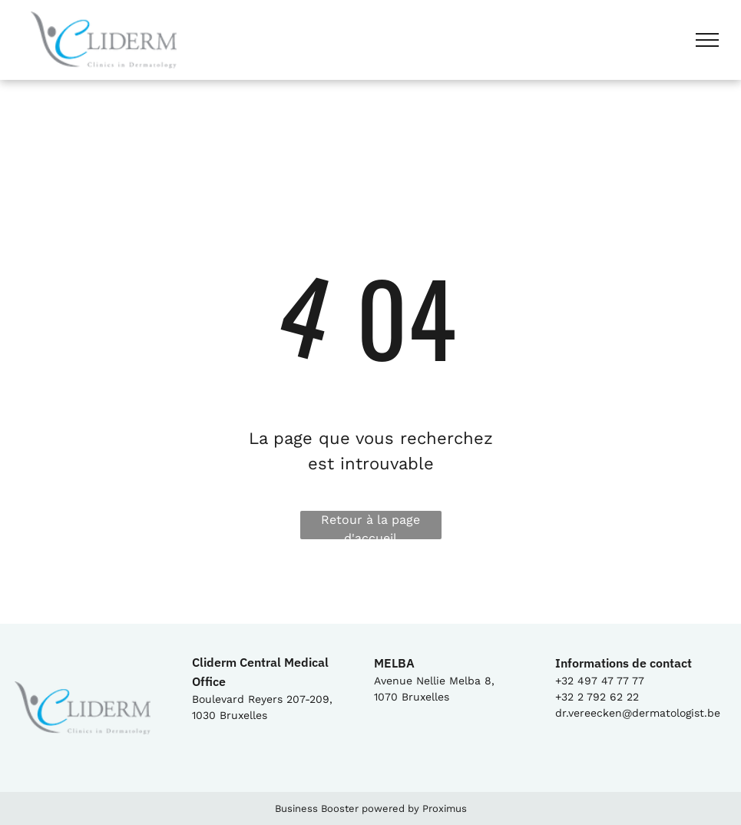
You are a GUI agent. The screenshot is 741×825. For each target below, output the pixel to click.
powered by (390, 808)
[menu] (707, 40)
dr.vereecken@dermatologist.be (637, 713)
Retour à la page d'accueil (370, 525)
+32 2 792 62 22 (597, 697)
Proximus (444, 808)
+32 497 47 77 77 (599, 680)
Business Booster (317, 808)
